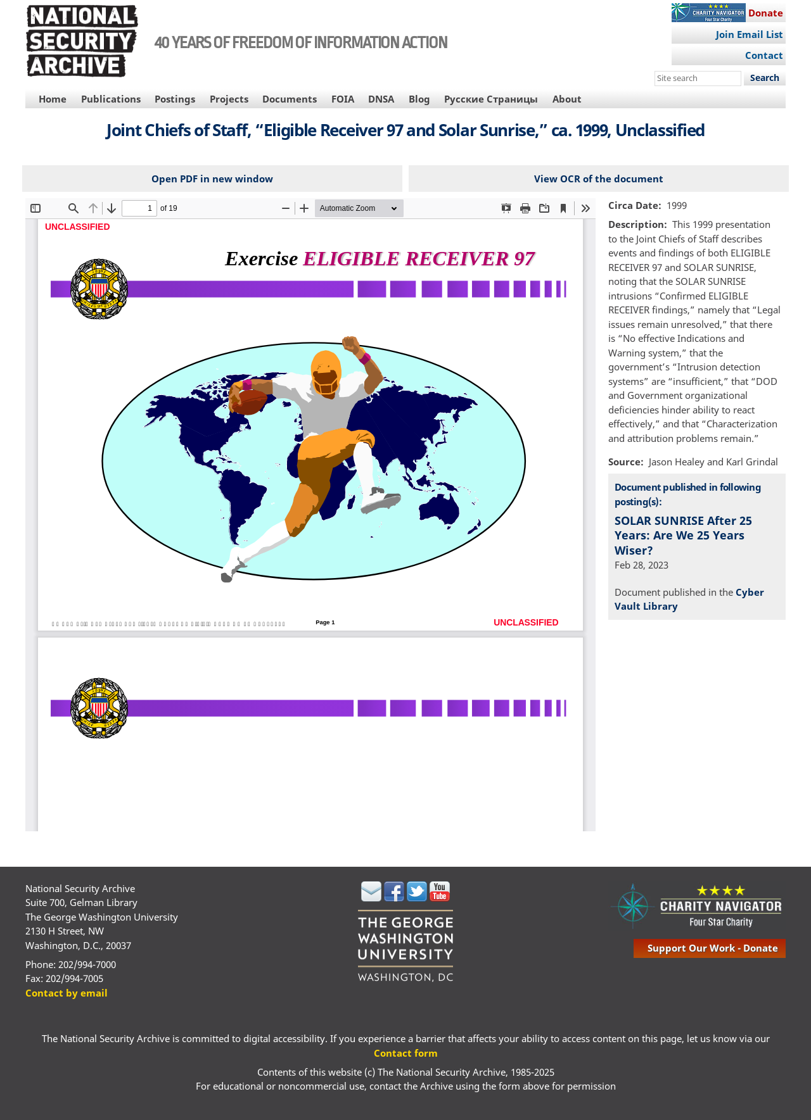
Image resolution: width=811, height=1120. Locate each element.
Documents (289, 98)
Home (53, 98)
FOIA (342, 98)
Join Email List (749, 34)
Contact (764, 55)
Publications (111, 98)
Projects (229, 98)
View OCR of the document (598, 178)
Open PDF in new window (212, 178)
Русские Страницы (491, 98)
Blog (419, 98)
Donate (765, 12)
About (567, 98)
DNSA (381, 98)
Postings (175, 98)
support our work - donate (713, 947)
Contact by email (66, 992)
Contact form (406, 1053)
